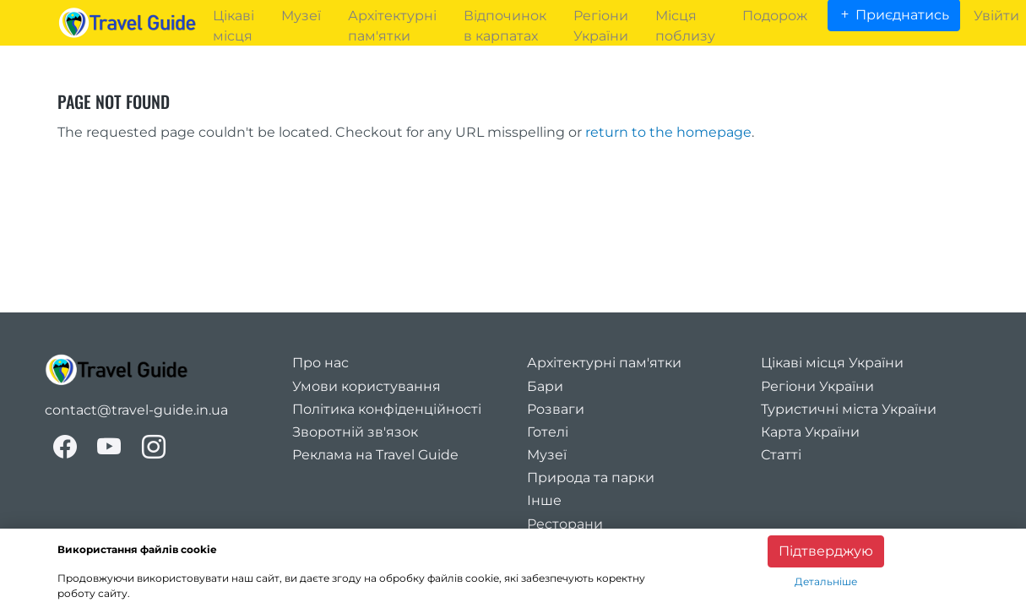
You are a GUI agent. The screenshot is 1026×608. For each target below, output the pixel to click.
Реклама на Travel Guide (375, 455)
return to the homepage (668, 132)
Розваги (555, 409)
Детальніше (826, 581)
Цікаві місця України (832, 363)
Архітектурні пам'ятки (604, 363)
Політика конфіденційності (386, 409)
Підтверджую (826, 551)
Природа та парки (590, 478)
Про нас (320, 363)
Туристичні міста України (848, 409)
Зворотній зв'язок (355, 432)
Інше (544, 500)
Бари (545, 386)
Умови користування (366, 386)
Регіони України (817, 386)
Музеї (547, 455)
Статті (781, 455)
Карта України (810, 432)
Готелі (547, 432)
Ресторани (565, 524)
